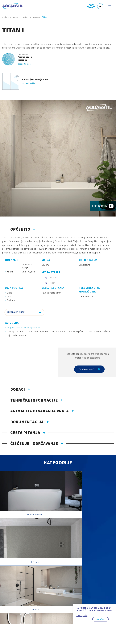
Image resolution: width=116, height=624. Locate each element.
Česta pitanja (25, 432)
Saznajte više (24, 63)
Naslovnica (6, 17)
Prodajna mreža (89, 369)
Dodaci (17, 389)
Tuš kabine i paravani (31, 17)
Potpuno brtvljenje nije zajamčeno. (23, 327)
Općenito (20, 229)
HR (100, 6)
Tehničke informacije (34, 400)
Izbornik (109, 6)
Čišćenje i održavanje (34, 443)
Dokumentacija (27, 421)
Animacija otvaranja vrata (39, 410)
